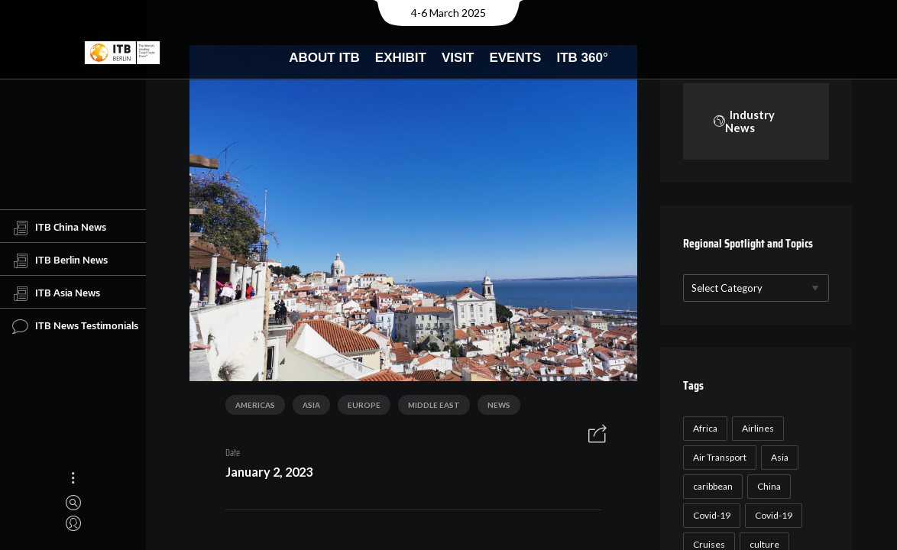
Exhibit (400, 57)
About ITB (324, 57)
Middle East (429, 408)
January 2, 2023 (263, 474)
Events (515, 57)
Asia (306, 408)
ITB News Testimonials (75, 326)
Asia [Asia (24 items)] (777, 458)
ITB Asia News (56, 293)
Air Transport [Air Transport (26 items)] (717, 458)
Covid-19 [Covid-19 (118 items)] (709, 516)
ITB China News (59, 227)
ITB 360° (581, 57)
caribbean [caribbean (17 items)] (710, 487)
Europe (358, 408)
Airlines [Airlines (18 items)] (756, 429)
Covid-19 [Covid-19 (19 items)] (771, 516)
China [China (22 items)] (767, 487)
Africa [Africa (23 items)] (703, 429)
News (493, 408)
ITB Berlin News (60, 260)
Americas (250, 408)
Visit (458, 57)
